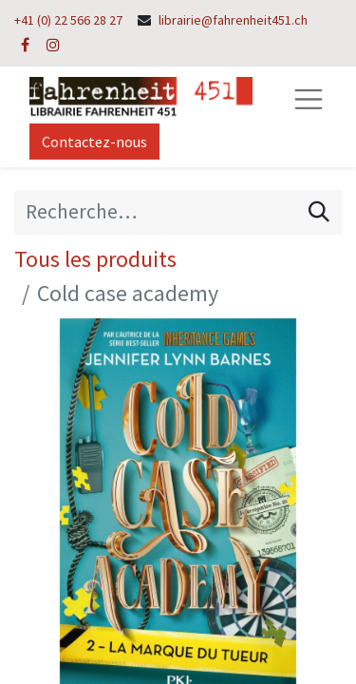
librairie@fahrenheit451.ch (233, 19)
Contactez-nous (94, 141)
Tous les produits (95, 259)
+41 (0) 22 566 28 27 (68, 19)
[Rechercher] (319, 212)
